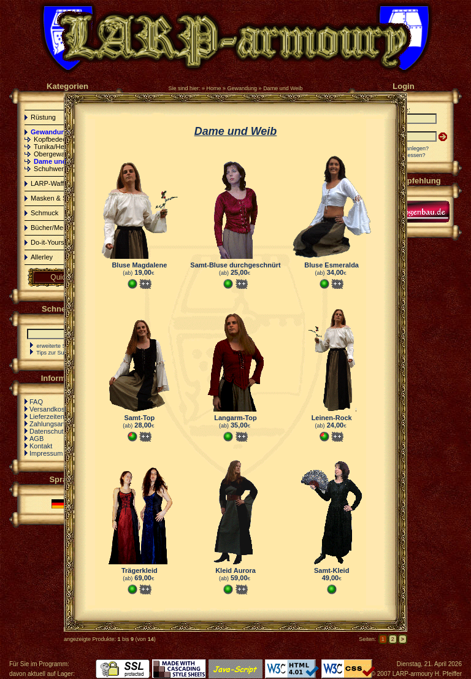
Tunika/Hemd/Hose (62, 146)
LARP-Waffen (51, 183)
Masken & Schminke (61, 198)
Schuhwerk (50, 168)
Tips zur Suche (54, 353)
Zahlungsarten (50, 424)
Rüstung (43, 117)
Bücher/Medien (53, 227)
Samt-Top (139, 417)
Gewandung (243, 88)
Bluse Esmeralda (331, 265)
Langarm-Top (235, 417)
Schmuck (44, 213)
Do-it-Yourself (51, 242)
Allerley (42, 257)
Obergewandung (58, 154)
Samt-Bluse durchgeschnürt (235, 265)
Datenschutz (48, 431)
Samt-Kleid (331, 570)
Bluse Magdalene (139, 265)
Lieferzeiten (46, 416)
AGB (36, 438)
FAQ (36, 401)
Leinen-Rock (332, 417)
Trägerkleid (139, 570)
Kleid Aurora (235, 570)
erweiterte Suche (57, 346)
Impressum (46, 453)
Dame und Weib (282, 88)
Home (214, 88)
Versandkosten (51, 409)
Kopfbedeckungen (61, 139)
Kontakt (40, 446)
